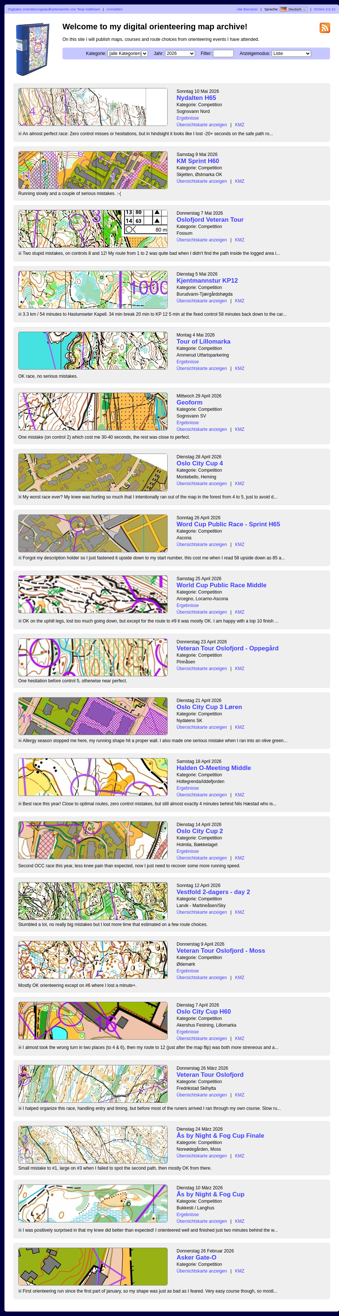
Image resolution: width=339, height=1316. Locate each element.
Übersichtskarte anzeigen (202, 124)
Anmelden (114, 9)
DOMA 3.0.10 (325, 9)
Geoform (190, 402)
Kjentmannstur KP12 (207, 280)
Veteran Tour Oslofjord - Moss (221, 950)
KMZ (239, 124)
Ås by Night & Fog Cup (211, 1194)
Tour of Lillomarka (203, 341)
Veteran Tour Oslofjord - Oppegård (228, 648)
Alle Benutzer (247, 9)
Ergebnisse (188, 118)
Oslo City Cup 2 (200, 831)
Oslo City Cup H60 (204, 1011)
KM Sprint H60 (198, 161)
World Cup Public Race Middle (222, 585)
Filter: (206, 53)
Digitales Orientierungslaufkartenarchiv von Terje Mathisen (54, 9)
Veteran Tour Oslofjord (210, 1074)
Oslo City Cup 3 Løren (209, 707)
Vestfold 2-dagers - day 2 (213, 892)
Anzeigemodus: (255, 53)
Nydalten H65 (196, 97)
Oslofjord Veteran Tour (210, 219)
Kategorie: (96, 53)
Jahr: (159, 53)
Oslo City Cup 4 (200, 463)
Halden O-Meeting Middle (214, 767)
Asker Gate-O (196, 1257)
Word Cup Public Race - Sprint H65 (228, 524)
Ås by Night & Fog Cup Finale (220, 1135)
